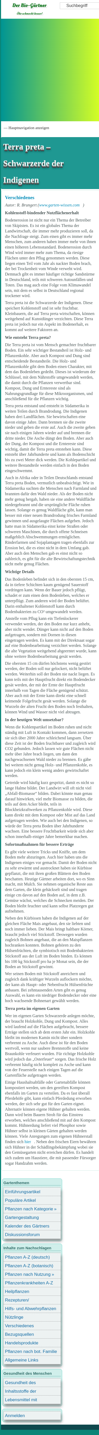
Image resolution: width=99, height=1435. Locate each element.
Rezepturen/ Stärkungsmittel (20, 1301)
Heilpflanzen (17, 1291)
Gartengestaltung (22, 1217)
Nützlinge (14, 1317)
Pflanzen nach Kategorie (29, 1208)
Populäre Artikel (20, 1200)
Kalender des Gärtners (27, 1226)
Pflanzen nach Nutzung (28, 1274)
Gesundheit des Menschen (20, 1383)
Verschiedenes (19, 197)
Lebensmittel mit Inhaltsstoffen (21, 1400)
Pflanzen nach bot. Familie (31, 1351)
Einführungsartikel (22, 1191)
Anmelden (15, 1415)
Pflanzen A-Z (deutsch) (27, 1257)
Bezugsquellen (19, 1334)
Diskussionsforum (22, 1234)
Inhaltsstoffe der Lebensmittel (20, 1392)
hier (28, 1141)
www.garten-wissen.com (59, 205)
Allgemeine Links (21, 1360)
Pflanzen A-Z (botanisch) (29, 1265)
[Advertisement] (49, 70)
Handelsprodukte (21, 1342)
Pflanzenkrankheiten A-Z (29, 1282)
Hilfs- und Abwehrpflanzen (30, 1308)
